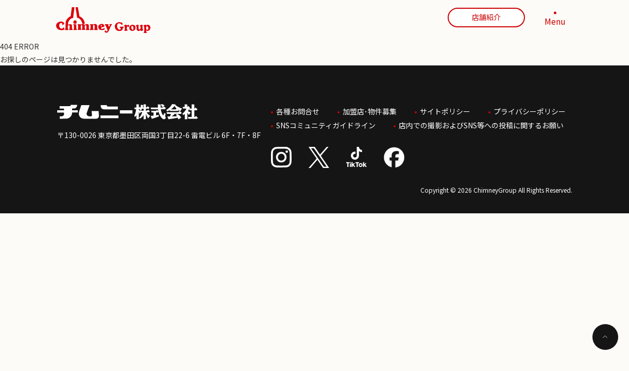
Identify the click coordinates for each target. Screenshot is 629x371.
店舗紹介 (486, 17)
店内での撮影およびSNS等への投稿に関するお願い (481, 123)
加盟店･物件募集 (370, 110)
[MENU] (555, 20)
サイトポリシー (445, 110)
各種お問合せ (297, 110)
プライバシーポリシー (530, 110)
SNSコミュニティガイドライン (326, 123)
